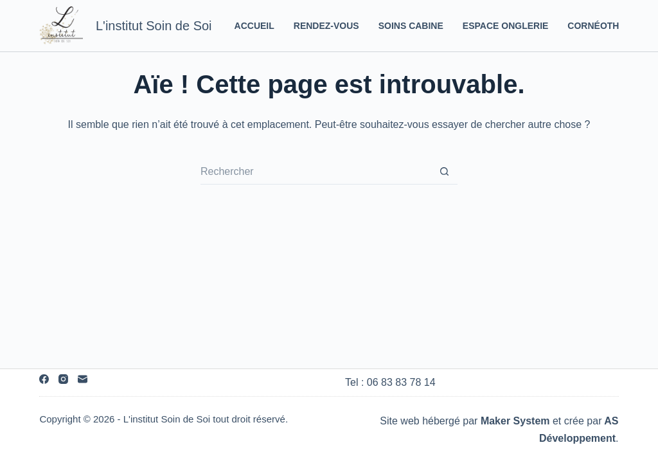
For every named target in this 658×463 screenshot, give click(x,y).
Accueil (254, 26)
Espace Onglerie (506, 26)
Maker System (515, 420)
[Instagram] (63, 379)
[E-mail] (82, 379)
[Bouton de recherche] (445, 172)
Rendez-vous (326, 26)
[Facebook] (44, 379)
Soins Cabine (410, 26)
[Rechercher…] (316, 172)
